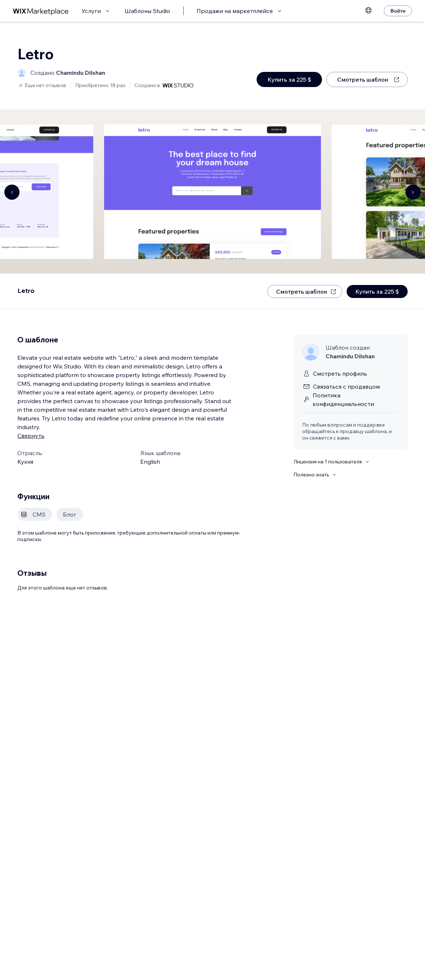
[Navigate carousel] (12, 192)
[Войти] (398, 10)
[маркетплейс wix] (41, 11)
